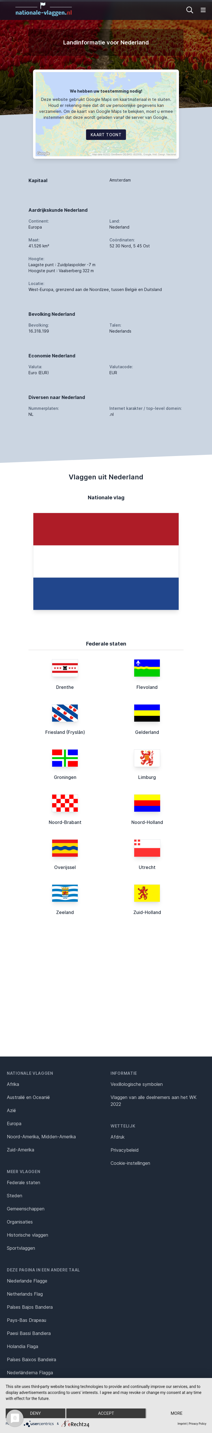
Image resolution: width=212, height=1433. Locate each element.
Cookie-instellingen (130, 1163)
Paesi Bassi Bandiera (29, 1333)
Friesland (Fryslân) (65, 732)
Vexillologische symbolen (137, 1084)
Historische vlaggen (27, 1235)
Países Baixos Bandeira (31, 1359)
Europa (14, 1123)
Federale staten (23, 1182)
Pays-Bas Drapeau (26, 1320)
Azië (11, 1110)
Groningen (65, 777)
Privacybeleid (125, 1150)
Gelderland (147, 732)
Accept (106, 1413)
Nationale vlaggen (30, 1073)
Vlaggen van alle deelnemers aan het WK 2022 (154, 1100)
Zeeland (65, 912)
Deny (35, 1413)
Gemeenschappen (25, 1209)
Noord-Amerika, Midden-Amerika (41, 1136)
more (176, 1413)
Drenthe (65, 687)
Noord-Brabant (65, 822)
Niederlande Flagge (27, 1281)
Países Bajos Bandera (30, 1307)
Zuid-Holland (147, 912)
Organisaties (20, 1222)
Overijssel (65, 867)
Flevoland (147, 687)
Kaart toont (106, 134)
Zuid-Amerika (20, 1150)
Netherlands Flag (25, 1294)
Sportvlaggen (21, 1248)
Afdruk (118, 1137)
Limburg (147, 777)
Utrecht (147, 867)
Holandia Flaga (22, 1346)
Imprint (182, 1423)
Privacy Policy (197, 1423)
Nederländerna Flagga (30, 1372)
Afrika (13, 1084)
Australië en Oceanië (28, 1097)
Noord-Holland (147, 822)
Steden (14, 1195)
